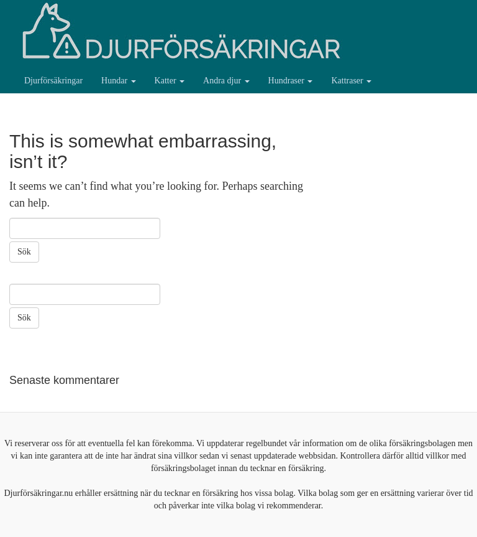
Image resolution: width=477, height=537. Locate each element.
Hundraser (290, 80)
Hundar (118, 80)
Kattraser (351, 80)
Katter (169, 80)
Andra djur (226, 80)
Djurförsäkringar (53, 80)
